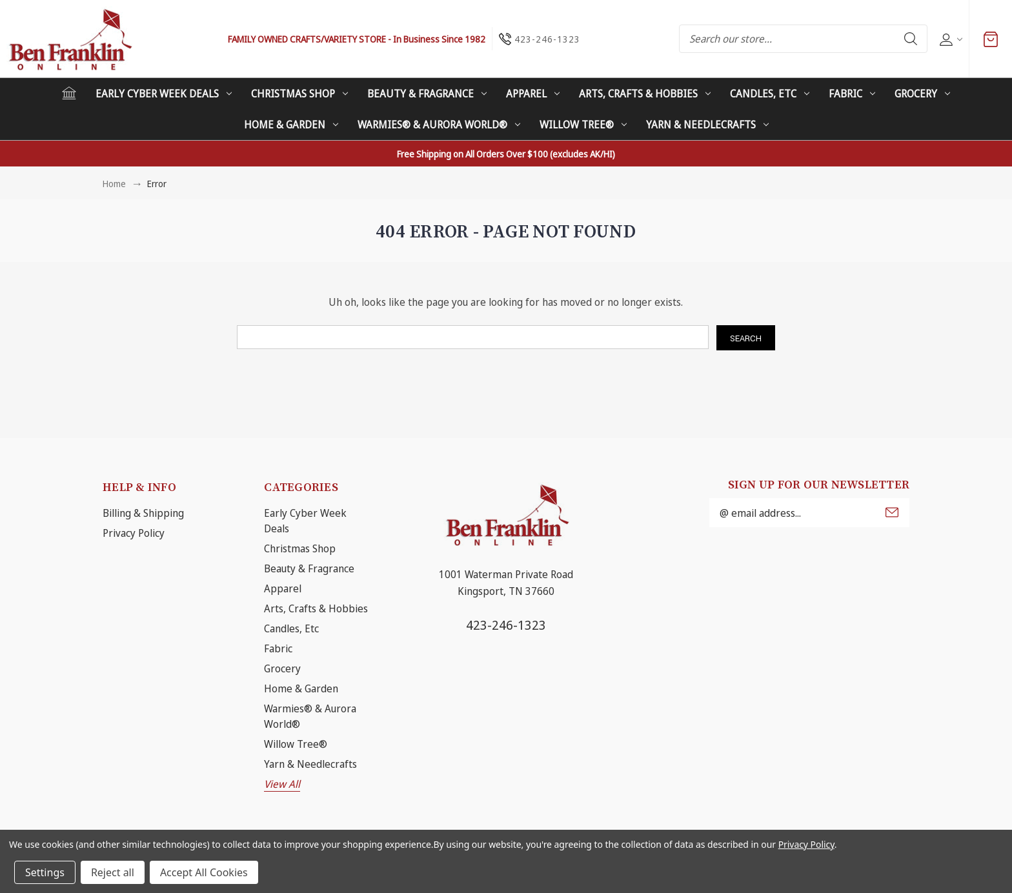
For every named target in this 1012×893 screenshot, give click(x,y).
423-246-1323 (506, 625)
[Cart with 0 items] (990, 38)
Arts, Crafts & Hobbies (645, 93)
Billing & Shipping (143, 513)
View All (282, 784)
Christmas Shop (299, 93)
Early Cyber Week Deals (164, 93)
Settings (45, 872)
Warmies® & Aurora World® (439, 124)
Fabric (852, 93)
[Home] (69, 93)
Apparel (533, 93)
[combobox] (803, 39)
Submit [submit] (892, 512)
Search (910, 38)
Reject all (112, 872)
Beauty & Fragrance (427, 93)
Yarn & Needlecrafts (707, 124)
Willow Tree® (583, 124)
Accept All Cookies (204, 872)
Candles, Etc (769, 93)
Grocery (922, 93)
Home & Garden (291, 124)
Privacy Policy (134, 533)
